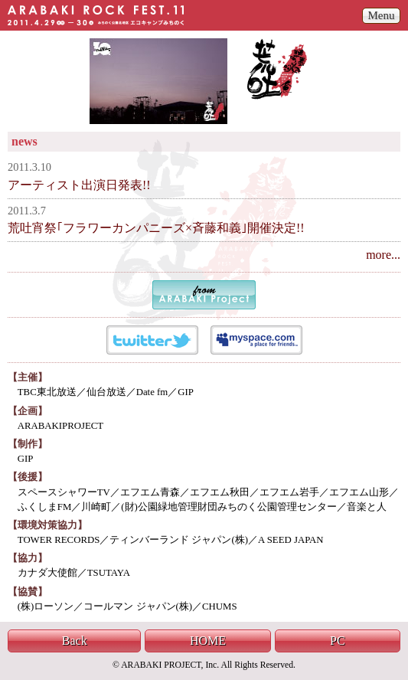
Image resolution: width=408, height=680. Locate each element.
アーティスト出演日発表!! (79, 184)
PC (337, 640)
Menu (381, 15)
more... (383, 254)
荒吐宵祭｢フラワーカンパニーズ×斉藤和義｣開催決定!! (156, 227)
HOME (208, 640)
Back (74, 640)
